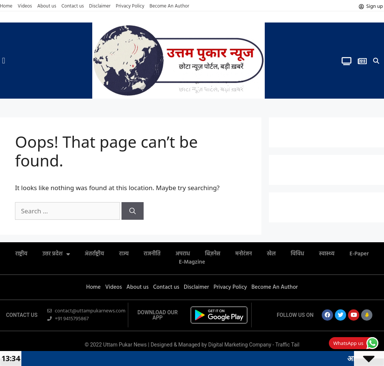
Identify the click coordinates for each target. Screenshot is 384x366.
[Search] (133, 211)
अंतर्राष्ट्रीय (94, 254)
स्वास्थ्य (326, 254)
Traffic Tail (287, 345)
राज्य (124, 254)
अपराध (183, 254)
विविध (297, 254)
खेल (271, 254)
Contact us (73, 6)
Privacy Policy (130, 6)
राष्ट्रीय (21, 254)
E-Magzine (192, 262)
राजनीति (152, 254)
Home (6, 6)
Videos (25, 6)
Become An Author (169, 6)
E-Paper (359, 254)
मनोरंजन (244, 254)
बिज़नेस (212, 254)
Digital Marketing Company (240, 345)
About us (46, 6)
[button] (3, 60)
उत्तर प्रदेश (56, 254)
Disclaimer (100, 6)
